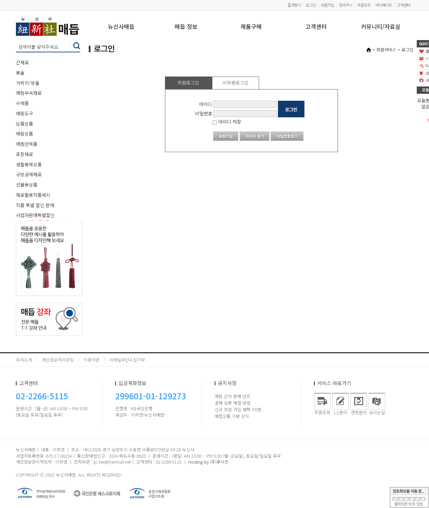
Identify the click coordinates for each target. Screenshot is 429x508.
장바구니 (345, 5)
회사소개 (24, 360)
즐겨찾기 (294, 5)
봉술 (20, 72)
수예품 (22, 103)
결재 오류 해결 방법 (232, 403)
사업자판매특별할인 (35, 215)
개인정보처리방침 (58, 360)
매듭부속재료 (29, 92)
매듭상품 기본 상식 (232, 416)
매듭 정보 (186, 27)
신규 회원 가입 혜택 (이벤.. (239, 409)
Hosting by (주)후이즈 (208, 462)
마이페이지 (383, 5)
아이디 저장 (227, 121)
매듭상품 (24, 133)
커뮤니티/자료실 (381, 27)
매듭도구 (24, 113)
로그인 (311, 5)
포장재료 (24, 154)
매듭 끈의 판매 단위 (232, 396)
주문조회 (363, 5)
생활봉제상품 (29, 164)
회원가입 (327, 5)
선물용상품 (26, 184)
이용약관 (91, 360)
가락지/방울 (27, 83)
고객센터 (403, 5)
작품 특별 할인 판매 (35, 205)
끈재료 (22, 62)
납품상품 (24, 123)
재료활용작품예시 (33, 195)
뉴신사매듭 (121, 27)
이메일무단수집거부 (127, 360)
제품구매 (251, 27)
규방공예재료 (29, 174)
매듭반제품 (26, 144)
